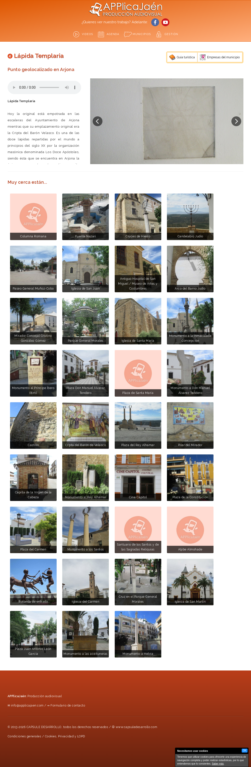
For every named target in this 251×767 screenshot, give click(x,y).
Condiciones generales (24, 736)
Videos (87, 34)
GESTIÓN (171, 34)
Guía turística (186, 57)
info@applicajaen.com (27, 705)
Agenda (113, 34)
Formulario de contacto (67, 705)
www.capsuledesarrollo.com (136, 727)
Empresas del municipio (223, 57)
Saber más (218, 763)
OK (244, 750)
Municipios (142, 34)
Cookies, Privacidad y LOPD (65, 736)
